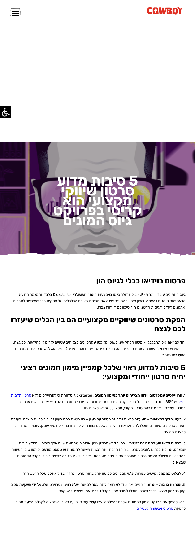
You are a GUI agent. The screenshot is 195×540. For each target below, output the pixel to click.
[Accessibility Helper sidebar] (5, 112)
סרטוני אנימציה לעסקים (154, 508)
